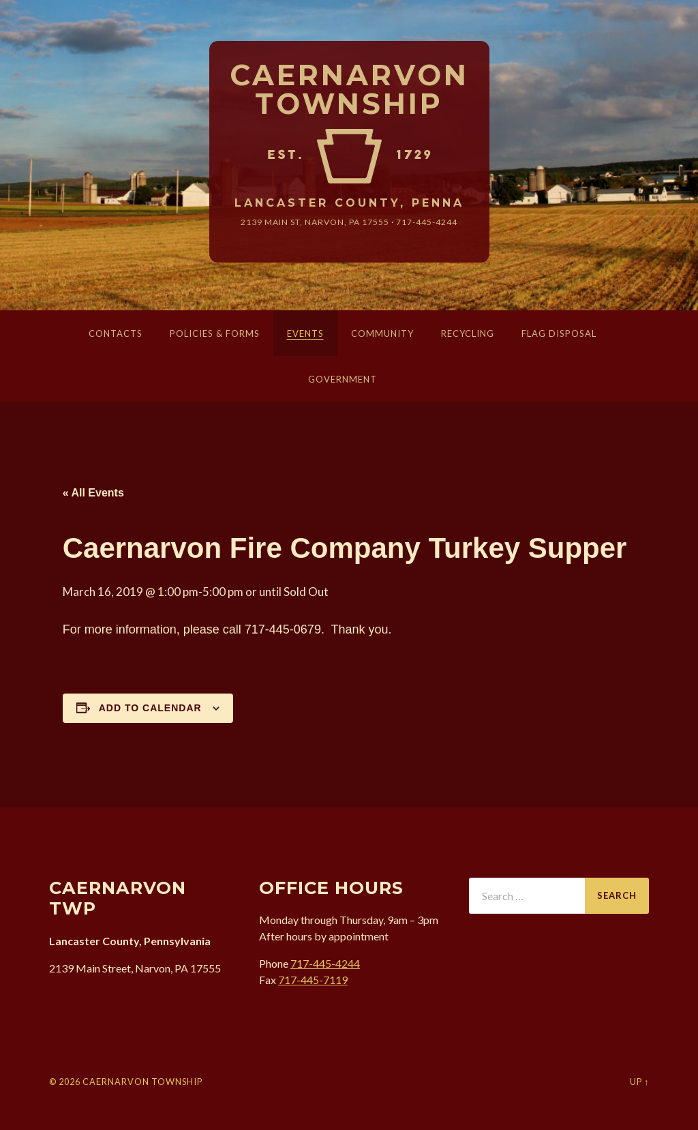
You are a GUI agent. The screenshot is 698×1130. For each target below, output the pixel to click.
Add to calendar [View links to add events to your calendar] (150, 707)
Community (382, 333)
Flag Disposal (558, 333)
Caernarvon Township (349, 89)
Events (305, 333)
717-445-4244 (426, 222)
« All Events (93, 493)
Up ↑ (639, 1081)
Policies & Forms (215, 333)
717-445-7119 (313, 979)
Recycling (467, 333)
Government (342, 379)
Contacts (115, 333)
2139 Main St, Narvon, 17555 (315, 222)
